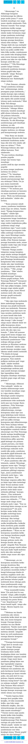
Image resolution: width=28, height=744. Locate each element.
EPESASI (8, 2)
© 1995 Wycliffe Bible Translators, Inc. (14, 741)
